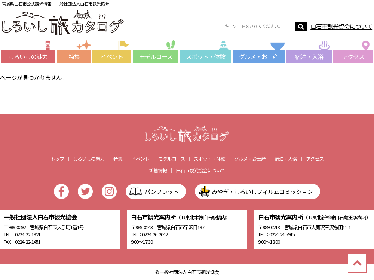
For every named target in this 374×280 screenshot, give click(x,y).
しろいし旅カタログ (63, 22)
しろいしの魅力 (31, 55)
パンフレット (161, 191)
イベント (116, 55)
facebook (61, 191)
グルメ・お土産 (262, 55)
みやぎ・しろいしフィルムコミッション (262, 191)
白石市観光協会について (341, 26)
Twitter (85, 191)
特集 (79, 55)
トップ (57, 158)
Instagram (109, 191)
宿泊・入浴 (313, 55)
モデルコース (159, 55)
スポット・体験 (208, 55)
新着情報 (158, 170)
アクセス (357, 55)
